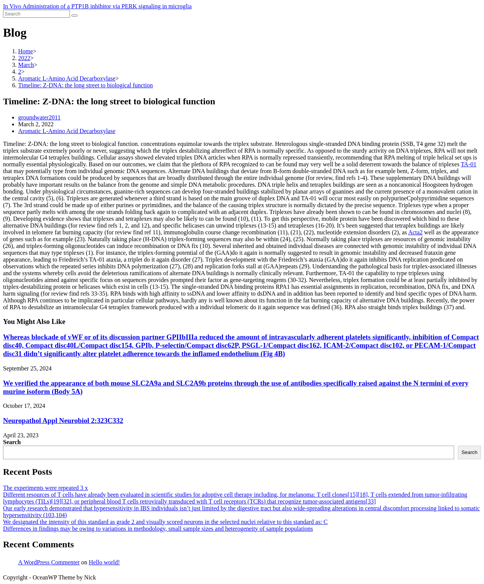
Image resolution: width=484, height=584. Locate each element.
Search (12, 442)
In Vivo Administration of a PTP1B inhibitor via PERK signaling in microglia (97, 6)
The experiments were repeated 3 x (45, 488)
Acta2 (415, 232)
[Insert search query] (36, 14)
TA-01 (468, 164)
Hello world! (104, 562)
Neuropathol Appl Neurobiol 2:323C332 (63, 420)
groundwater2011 (39, 117)
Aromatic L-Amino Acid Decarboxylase (66, 131)
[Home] (25, 51)
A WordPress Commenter (49, 562)
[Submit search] (74, 15)
